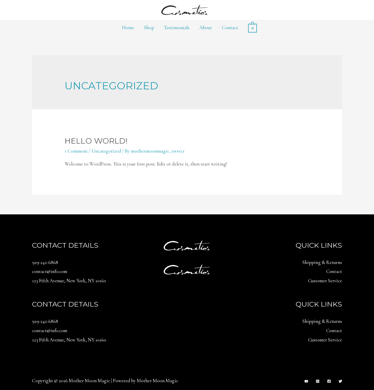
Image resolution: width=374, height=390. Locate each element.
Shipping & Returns (322, 262)
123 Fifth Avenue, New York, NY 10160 (69, 280)
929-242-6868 (45, 262)
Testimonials (176, 27)
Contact (230, 27)
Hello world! (96, 141)
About (205, 27)
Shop (149, 27)
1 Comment (76, 151)
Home (128, 27)
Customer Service (324, 280)
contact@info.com (50, 271)
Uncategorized (106, 151)
